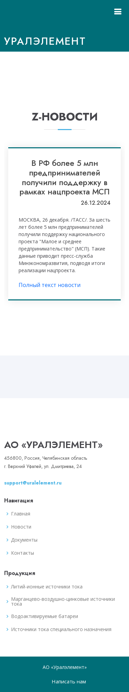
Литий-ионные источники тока (47, 586)
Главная (20, 513)
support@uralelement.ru (33, 482)
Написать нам (69, 681)
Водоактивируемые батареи (44, 616)
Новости (21, 526)
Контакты (22, 553)
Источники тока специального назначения (61, 629)
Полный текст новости (49, 285)
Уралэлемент (45, 41)
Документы (24, 539)
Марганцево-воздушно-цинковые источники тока (63, 601)
